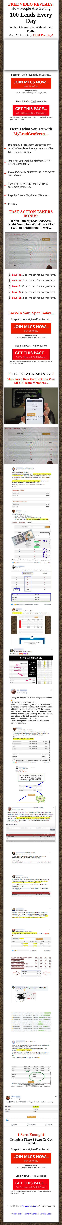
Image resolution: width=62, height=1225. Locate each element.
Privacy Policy (16, 1214)
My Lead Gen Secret (30, 1206)
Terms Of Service (31, 1214)
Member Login (45, 1214)
